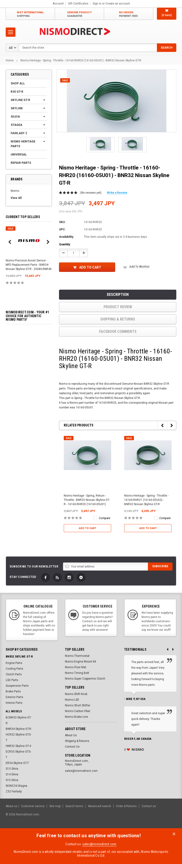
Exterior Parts (14, 697)
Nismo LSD (72, 699)
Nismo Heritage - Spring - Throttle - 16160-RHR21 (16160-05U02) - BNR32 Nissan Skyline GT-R (146, 500)
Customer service (33, 806)
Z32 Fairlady (14, 791)
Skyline (17, 108)
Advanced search (99, 806)
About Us (71, 735)
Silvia (15, 116)
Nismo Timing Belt (77, 673)
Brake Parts (13, 691)
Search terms (74, 806)
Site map (55, 806)
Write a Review (117, 192)
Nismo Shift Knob (76, 694)
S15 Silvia (12, 780)
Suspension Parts (17, 685)
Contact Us (72, 746)
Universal (19, 154)
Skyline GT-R (20, 100)
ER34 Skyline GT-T (17, 763)
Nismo (15, 190)
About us (11, 806)
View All (16, 198)
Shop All (18, 83)
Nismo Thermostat (77, 656)
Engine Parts (14, 663)
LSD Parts (12, 680)
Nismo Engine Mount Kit (80, 661)
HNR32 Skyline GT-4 (18, 746)
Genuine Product (79, 14)
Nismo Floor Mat (75, 667)
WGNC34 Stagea (16, 785)
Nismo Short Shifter (77, 705)
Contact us (148, 806)
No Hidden (128, 14)
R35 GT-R (17, 91)
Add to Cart (87, 267)
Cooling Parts (14, 668)
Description (118, 294)
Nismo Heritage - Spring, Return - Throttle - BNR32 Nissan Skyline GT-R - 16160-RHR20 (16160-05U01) (87, 500)
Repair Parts (21, 163)
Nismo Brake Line (76, 716)
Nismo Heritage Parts (23, 144)
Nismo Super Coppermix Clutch (85, 678)
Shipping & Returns (117, 319)
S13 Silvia (12, 768)
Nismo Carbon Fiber (77, 711)
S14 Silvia (12, 774)
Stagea (16, 125)
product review (118, 307)
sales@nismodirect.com (99, 844)
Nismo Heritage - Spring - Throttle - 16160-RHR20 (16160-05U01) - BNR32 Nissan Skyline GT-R (80, 60)
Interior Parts (14, 702)
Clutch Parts (14, 674)
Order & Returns (126, 806)
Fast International (30, 14)
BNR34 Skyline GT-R (18, 729)
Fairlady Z (19, 133)
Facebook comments (117, 331)
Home (10, 60)
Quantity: (65, 244)
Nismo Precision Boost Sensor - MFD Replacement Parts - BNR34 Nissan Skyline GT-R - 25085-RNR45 (29, 265)
